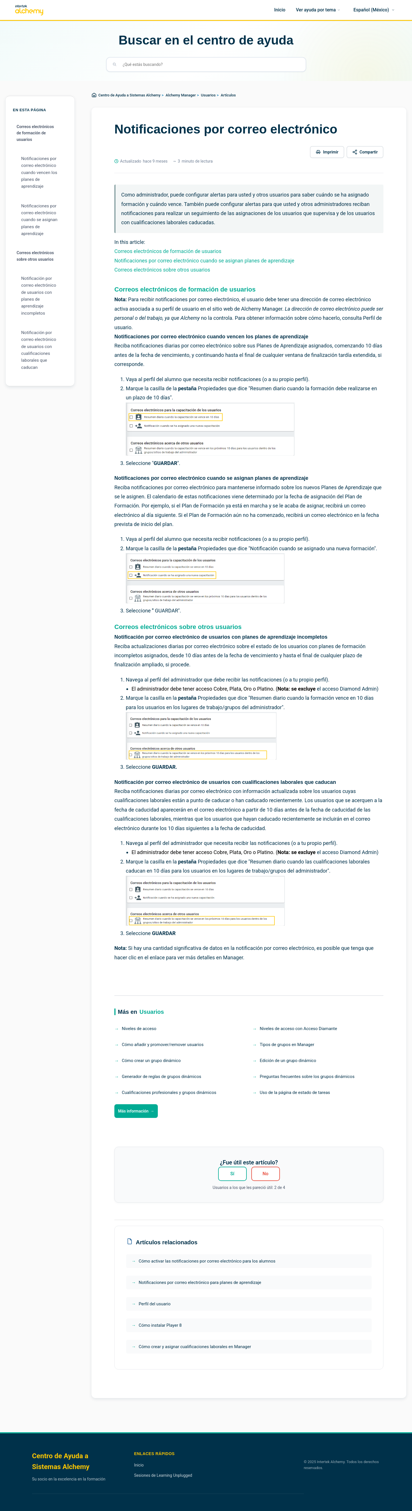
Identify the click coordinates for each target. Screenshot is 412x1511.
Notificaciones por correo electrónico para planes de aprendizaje (200, 1282)
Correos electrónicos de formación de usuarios (35, 133)
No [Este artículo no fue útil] (265, 1173)
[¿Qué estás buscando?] (211, 64)
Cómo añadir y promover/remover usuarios (163, 1044)
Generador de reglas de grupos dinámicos (161, 1076)
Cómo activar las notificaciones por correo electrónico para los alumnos (207, 1261)
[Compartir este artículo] (365, 152)
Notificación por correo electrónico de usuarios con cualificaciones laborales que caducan (38, 350)
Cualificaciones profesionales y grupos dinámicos (169, 1092)
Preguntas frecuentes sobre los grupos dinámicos (307, 1076)
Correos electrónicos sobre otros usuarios (35, 255)
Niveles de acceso (139, 1028)
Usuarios (208, 95)
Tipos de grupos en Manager (287, 1044)
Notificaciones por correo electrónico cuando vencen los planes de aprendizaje (39, 172)
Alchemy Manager (181, 95)
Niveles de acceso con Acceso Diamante (298, 1028)
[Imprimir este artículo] (327, 152)
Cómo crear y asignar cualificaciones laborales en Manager (195, 1346)
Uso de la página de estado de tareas (295, 1092)
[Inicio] (279, 10)
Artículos (228, 95)
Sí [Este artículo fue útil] (232, 1173)
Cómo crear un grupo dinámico (151, 1060)
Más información (133, 1111)
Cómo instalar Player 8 (160, 1325)
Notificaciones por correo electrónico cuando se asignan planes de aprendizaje (39, 219)
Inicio (139, 1465)
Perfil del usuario (155, 1303)
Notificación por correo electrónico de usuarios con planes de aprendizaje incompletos (38, 296)
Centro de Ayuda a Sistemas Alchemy (129, 95)
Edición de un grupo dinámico (288, 1060)
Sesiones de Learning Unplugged (163, 1475)
